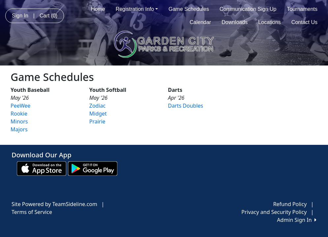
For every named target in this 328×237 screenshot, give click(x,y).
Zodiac (97, 105)
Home (98, 9)
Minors (19, 121)
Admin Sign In (296, 220)
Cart (48, 15)
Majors (19, 129)
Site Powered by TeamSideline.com (54, 204)
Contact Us (304, 22)
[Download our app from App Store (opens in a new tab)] (41, 168)
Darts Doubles (185, 105)
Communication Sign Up (248, 9)
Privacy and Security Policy (274, 212)
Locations (269, 22)
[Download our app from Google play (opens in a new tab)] (92, 168)
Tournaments (302, 9)
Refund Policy (290, 204)
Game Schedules (188, 9)
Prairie (97, 121)
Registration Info (137, 9)
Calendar (200, 22)
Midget (98, 113)
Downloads (235, 22)
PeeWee (20, 105)
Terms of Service (32, 212)
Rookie (19, 113)
